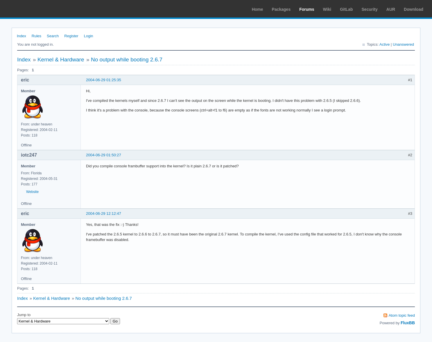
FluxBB (408, 322)
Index (21, 36)
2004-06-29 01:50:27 (103, 155)
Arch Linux (32, 9)
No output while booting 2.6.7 (126, 59)
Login (88, 36)
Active (384, 44)
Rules (36, 36)
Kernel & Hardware (60, 59)
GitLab (346, 9)
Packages (281, 9)
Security (370, 9)
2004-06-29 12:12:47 (103, 213)
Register (71, 36)
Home (257, 9)
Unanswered (403, 44)
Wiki (327, 9)
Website (32, 192)
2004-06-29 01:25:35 (103, 80)
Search (53, 36)
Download (413, 9)
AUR (390, 9)
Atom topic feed (402, 315)
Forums (306, 9)
